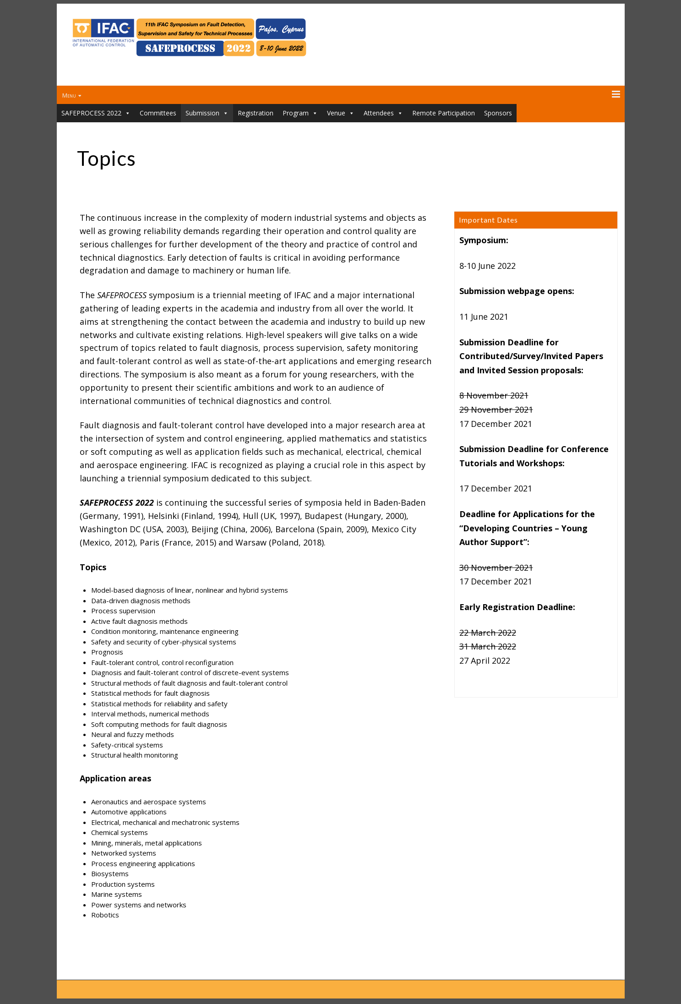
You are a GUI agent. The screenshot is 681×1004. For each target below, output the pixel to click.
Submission (207, 113)
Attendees (383, 113)
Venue (340, 113)
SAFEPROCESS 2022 (96, 113)
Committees (158, 113)
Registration (255, 113)
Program (300, 113)
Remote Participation (443, 113)
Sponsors (498, 113)
